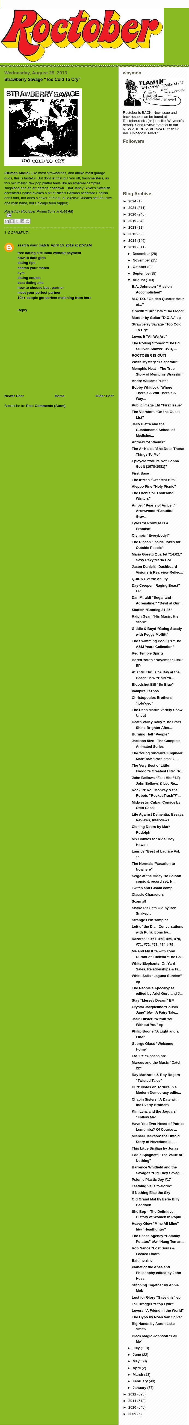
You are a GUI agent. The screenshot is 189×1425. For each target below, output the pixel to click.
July (137, 1348)
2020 (132, 214)
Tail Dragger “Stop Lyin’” (153, 1304)
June (137, 1355)
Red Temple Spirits (148, 653)
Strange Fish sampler (150, 920)
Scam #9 (139, 901)
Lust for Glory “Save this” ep (156, 1297)
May (137, 1361)
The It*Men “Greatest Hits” (154, 480)
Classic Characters (148, 894)
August (139, 280)
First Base (140, 473)
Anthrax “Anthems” (148, 442)
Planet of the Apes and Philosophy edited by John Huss (156, 1273)
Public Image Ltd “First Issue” (157, 405)
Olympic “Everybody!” (151, 535)
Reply (22, 310)
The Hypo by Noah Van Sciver (157, 1317)
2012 (132, 1394)
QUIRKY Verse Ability (150, 579)
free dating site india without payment (49, 253)
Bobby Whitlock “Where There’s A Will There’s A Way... (154, 393)
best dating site (30, 283)
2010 (132, 1407)
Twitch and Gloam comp (152, 888)
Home (59, 396)
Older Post (105, 396)
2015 (132, 234)
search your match (33, 245)
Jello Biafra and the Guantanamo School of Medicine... (153, 430)
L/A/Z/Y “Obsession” (149, 1056)
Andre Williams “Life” (150, 381)
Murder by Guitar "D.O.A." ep (156, 318)
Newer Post (14, 396)
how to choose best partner (40, 288)
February (141, 1381)
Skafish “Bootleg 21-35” (152, 610)
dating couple (29, 278)
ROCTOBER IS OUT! (149, 355)
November (142, 260)
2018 (132, 227)
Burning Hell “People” (150, 734)
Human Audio (16, 173)
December (142, 254)
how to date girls (31, 258)
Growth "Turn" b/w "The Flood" (158, 311)
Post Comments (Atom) (46, 406)
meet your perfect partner (39, 292)
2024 (132, 201)
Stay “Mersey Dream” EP (153, 1000)
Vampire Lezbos (145, 691)
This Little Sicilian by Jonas (155, 1148)
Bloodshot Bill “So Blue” (152, 684)
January (140, 1388)
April (137, 1368)
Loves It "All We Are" (149, 337)
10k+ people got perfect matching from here (54, 298)
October (140, 267)
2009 (132, 1414)
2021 (132, 208)
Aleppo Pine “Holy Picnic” (154, 486)
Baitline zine (142, 1260)
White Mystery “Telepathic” (155, 362)
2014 (132, 241)
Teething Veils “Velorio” (152, 1186)
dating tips (26, 263)
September (142, 273)
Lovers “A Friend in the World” (158, 1310)
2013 (132, 247)
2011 (132, 1401)
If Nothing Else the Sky (151, 1193)
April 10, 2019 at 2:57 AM (71, 245)
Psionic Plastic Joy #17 (151, 1179)
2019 (132, 221)
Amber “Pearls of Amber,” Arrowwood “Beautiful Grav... (153, 511)
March (138, 1374)
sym (21, 273)
